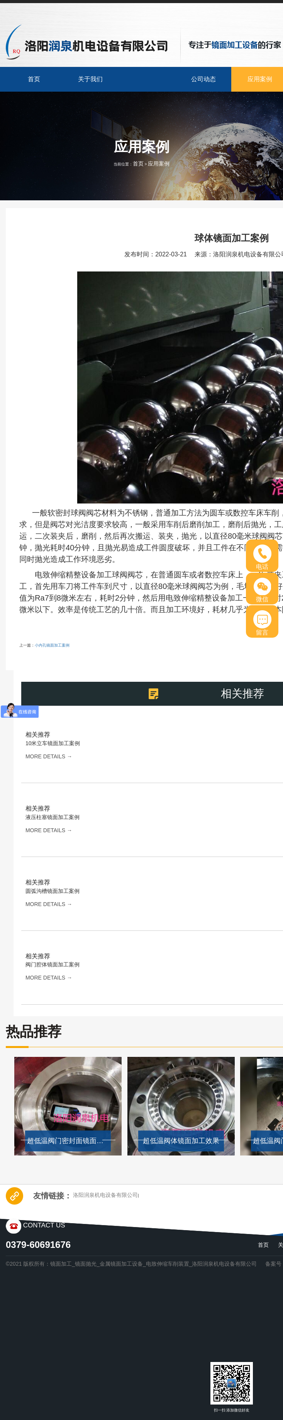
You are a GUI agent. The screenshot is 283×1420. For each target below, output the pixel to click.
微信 (262, 590)
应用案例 (158, 163)
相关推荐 (37, 734)
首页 (34, 79)
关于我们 (90, 79)
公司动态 (203, 79)
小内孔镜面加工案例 (52, 645)
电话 (262, 557)
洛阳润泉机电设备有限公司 (105, 1195)
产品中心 (147, 79)
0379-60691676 (38, 1244)
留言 (262, 623)
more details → (48, 756)
